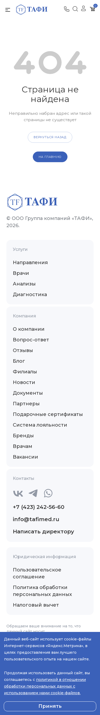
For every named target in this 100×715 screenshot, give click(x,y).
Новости (24, 382)
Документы (28, 393)
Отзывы (23, 350)
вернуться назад (50, 137)
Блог (19, 361)
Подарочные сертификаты (48, 414)
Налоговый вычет (36, 605)
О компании (29, 329)
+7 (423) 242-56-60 (38, 507)
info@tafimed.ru (36, 519)
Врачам (22, 446)
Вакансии (25, 457)
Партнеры (26, 404)
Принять (50, 706)
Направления (30, 262)
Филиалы (25, 372)
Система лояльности (40, 425)
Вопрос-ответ (31, 340)
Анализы (24, 284)
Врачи (21, 273)
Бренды (23, 436)
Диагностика (30, 294)
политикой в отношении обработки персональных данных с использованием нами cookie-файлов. (45, 686)
